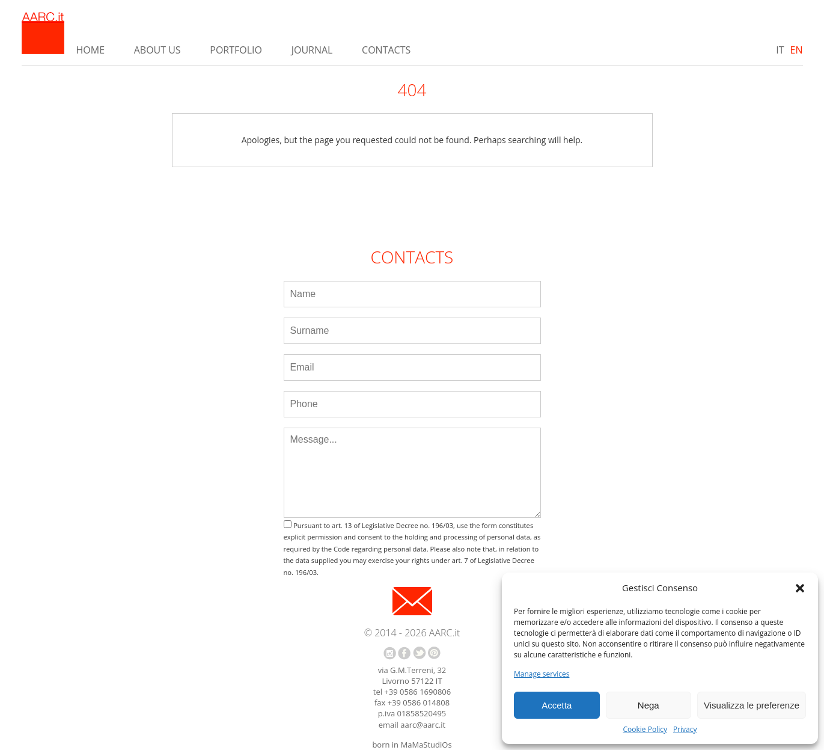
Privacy (685, 729)
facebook (404, 653)
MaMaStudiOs (425, 744)
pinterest (434, 653)
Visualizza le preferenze (751, 705)
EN (796, 50)
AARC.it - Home (43, 33)
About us (157, 50)
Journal (312, 50)
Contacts (386, 50)
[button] (800, 588)
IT (780, 50)
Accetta (557, 705)
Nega (648, 705)
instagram (389, 653)
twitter (419, 653)
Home (90, 50)
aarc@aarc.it (422, 724)
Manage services (541, 674)
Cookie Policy (645, 729)
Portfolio (236, 50)
